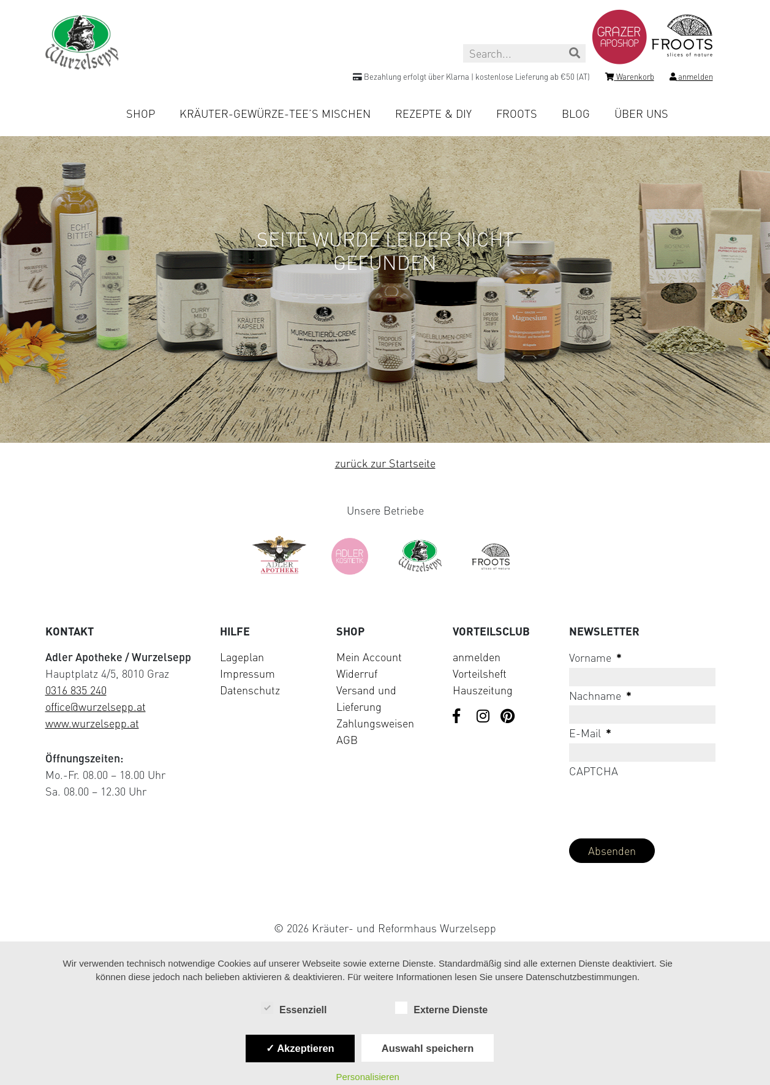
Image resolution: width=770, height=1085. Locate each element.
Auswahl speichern (428, 1048)
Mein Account (369, 657)
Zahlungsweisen (375, 723)
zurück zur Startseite (385, 463)
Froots (516, 113)
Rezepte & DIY (433, 113)
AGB (347, 739)
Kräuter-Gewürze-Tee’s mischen (275, 113)
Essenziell (293, 1009)
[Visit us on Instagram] (484, 717)
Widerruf (356, 673)
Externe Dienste (441, 1009)
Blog (576, 113)
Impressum (247, 673)
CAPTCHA (593, 771)
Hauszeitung (483, 690)
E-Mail (590, 733)
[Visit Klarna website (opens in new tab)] (385, 899)
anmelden (476, 657)
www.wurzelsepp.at (92, 723)
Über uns (641, 113)
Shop (140, 113)
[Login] (691, 78)
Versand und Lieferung (366, 698)
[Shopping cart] (629, 78)
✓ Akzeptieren (300, 1048)
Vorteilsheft (480, 673)
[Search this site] (524, 53)
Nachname (600, 695)
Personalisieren (367, 1077)
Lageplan (242, 657)
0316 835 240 (76, 690)
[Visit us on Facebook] (460, 717)
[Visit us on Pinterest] (507, 717)
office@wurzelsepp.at (95, 706)
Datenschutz (250, 690)
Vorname (595, 657)
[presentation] (662, 805)
